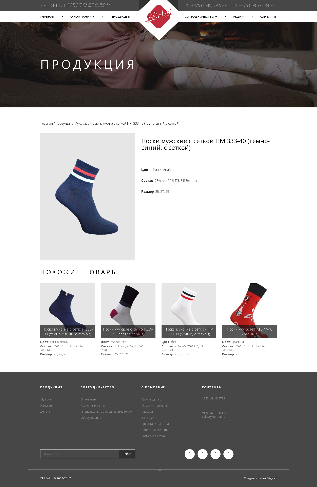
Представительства (155, 424)
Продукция (120, 16)
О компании (82, 16)
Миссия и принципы (154, 405)
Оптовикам (88, 399)
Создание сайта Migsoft (260, 478)
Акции (238, 16)
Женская (46, 405)
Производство (151, 399)
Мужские (81, 123)
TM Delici (158, 20)
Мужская (46, 399)
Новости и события (154, 430)
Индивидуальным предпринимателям (106, 411)
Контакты (268, 16)
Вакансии (147, 418)
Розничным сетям (93, 405)
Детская (46, 411)
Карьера (147, 411)
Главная (47, 16)
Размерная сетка (153, 436)
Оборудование (91, 418)
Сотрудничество (201, 16)
